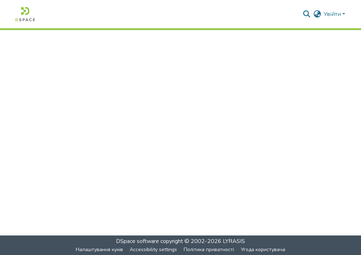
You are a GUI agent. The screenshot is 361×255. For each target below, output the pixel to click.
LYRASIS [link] (234, 241)
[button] (25, 14)
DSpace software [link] (137, 241)
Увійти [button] (333, 14)
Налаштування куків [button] (99, 249)
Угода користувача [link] (263, 249)
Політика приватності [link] (209, 249)
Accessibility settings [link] (153, 249)
